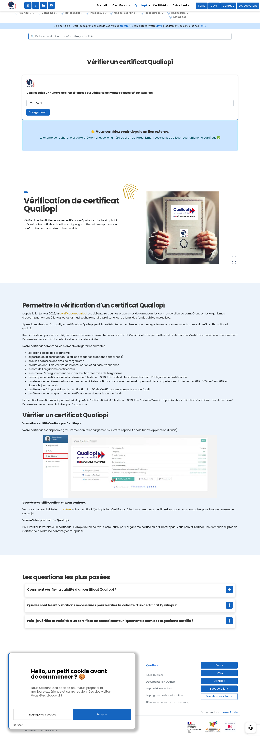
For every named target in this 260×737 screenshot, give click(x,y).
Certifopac (120, 5)
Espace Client (248, 6)
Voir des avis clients (219, 696)
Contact (228, 6)
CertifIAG (159, 5)
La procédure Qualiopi (159, 688)
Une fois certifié (124, 17)
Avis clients (180, 5)
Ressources (152, 17)
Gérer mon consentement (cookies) (168, 702)
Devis (214, 6)
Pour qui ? (25, 17)
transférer (64, 509)
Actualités (179, 21)
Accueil (101, 5)
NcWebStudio (230, 712)
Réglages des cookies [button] (42, 714)
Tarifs (201, 6)
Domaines (48, 17)
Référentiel (72, 17)
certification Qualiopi (73, 313)
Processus (97, 17)
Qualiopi (140, 5)
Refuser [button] (18, 725)
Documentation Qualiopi (160, 681)
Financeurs (178, 17)
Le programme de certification (164, 695)
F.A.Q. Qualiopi (154, 675)
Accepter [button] (102, 714)
